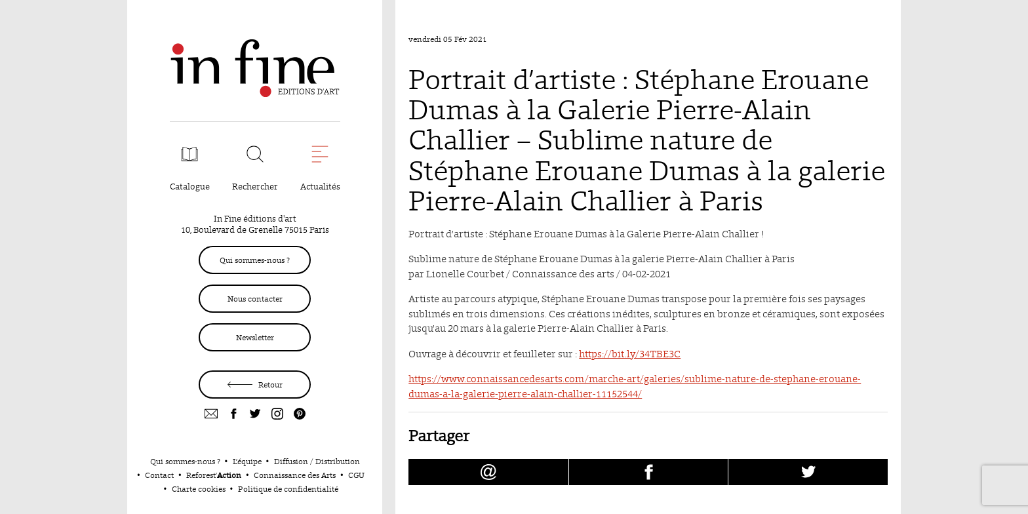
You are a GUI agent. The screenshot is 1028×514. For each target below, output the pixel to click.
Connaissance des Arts (295, 475)
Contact (159, 475)
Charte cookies (199, 489)
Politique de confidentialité (288, 489)
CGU (356, 475)
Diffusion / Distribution (317, 461)
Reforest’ (213, 475)
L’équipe (247, 461)
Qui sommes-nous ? (255, 260)
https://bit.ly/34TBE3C (630, 353)
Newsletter (255, 337)
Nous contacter (255, 299)
